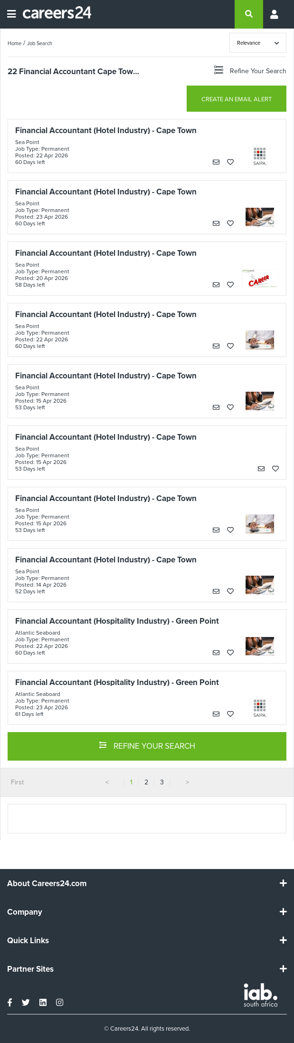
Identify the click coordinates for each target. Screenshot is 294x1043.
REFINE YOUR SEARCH (147, 745)
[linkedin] (43, 1002)
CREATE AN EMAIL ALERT (236, 99)
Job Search (39, 43)
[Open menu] (11, 14)
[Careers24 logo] (53, 14)
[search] (249, 14)
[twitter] (26, 1002)
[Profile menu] (275, 14)
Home (14, 43)
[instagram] (59, 1002)
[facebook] (9, 1002)
